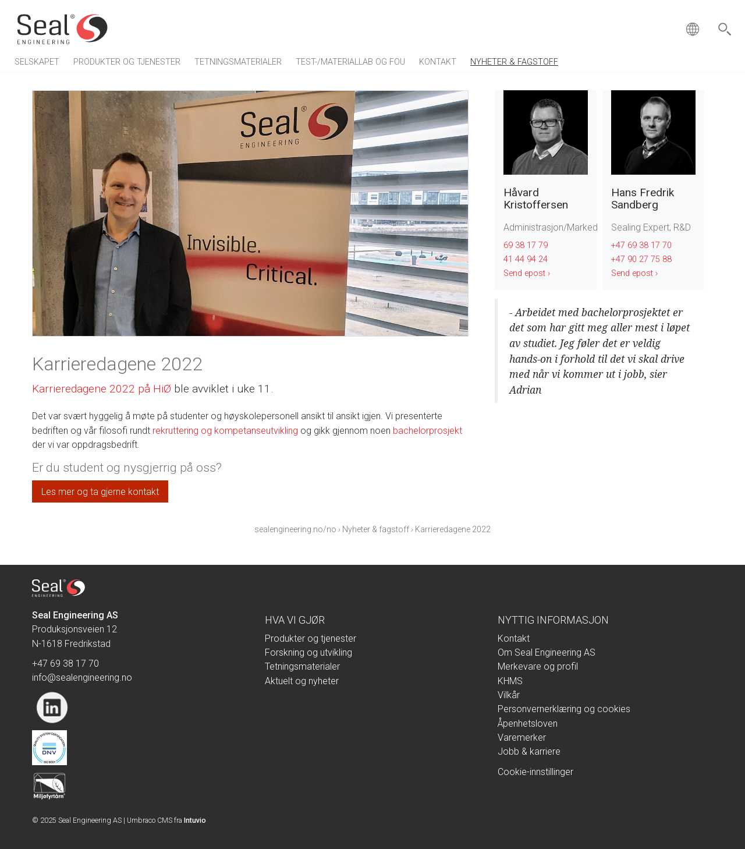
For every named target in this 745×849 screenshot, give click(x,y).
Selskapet (37, 62)
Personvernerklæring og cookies (564, 708)
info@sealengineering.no (82, 677)
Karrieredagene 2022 (453, 529)
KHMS (510, 681)
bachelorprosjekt (427, 430)
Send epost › (526, 273)
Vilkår (509, 695)
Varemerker (522, 737)
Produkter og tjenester (126, 62)
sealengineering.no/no (295, 529)
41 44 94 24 (525, 259)
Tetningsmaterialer (238, 62)
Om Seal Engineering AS (546, 652)
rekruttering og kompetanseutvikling (225, 430)
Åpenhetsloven (528, 723)
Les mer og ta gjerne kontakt (100, 491)
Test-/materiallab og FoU (350, 62)
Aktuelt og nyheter (302, 681)
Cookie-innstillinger (535, 771)
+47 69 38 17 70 (641, 245)
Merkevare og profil (538, 666)
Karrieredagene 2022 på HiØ (101, 388)
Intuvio (195, 820)
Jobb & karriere (529, 751)
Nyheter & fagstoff (514, 62)
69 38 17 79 (525, 245)
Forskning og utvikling (308, 652)
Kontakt (437, 62)
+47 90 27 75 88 (641, 259)
